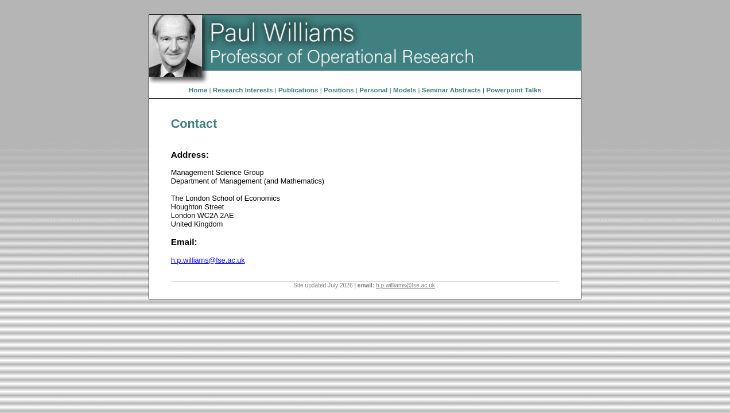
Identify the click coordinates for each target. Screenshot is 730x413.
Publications (298, 89)
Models (404, 89)
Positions (339, 89)
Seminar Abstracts (451, 89)
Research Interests (243, 89)
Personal (373, 89)
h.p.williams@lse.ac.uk (208, 260)
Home (198, 89)
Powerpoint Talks (513, 89)
